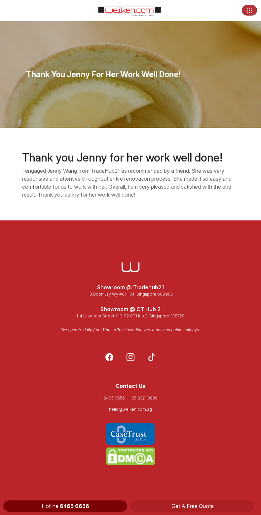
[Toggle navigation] (249, 10)
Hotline (65, 506)
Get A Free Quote (192, 506)
